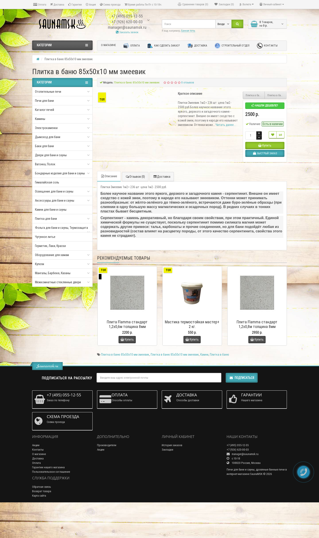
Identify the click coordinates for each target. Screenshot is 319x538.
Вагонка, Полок (45, 164)
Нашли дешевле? (265, 105)
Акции (35, 477)
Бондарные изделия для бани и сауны (60, 173)
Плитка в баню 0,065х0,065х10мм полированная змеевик (277, 95)
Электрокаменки (46, 128)
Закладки (167, 482)
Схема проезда (110, 4)
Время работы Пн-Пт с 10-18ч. (143, 4)
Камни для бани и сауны (50, 210)
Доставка (57, 4)
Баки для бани (44, 146)
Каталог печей (44, 110)
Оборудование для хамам (52, 255)
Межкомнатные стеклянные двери (58, 282)
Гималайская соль (47, 182)
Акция (91, 4)
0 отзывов (187, 82)
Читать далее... (226, 125)
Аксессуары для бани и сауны (54, 200)
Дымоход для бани (47, 137)
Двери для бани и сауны (51, 155)
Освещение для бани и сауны (54, 191)
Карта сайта (39, 528)
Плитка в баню (219, 387)
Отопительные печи (48, 92)
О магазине (108, 45)
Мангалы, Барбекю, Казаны (52, 273)
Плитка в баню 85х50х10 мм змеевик (125, 387)
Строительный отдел (232, 45)
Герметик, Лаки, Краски (50, 246)
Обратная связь (41, 519)
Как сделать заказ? (163, 45)
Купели (39, 264)
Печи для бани (44, 101)
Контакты (267, 45)
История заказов (172, 477)
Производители (106, 477)
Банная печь (188, 30)
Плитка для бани (46, 219)
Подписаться (241, 410)
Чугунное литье (45, 237)
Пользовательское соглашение (51, 504)
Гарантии (75, 4)
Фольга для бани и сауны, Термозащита (61, 228)
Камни (204, 387)
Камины (40, 119)
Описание (109, 209)
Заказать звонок (127, 32)
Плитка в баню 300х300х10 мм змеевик (255, 95)
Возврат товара (41, 523)
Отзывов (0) (135, 209)
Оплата (39, 4)
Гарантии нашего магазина (48, 499)
